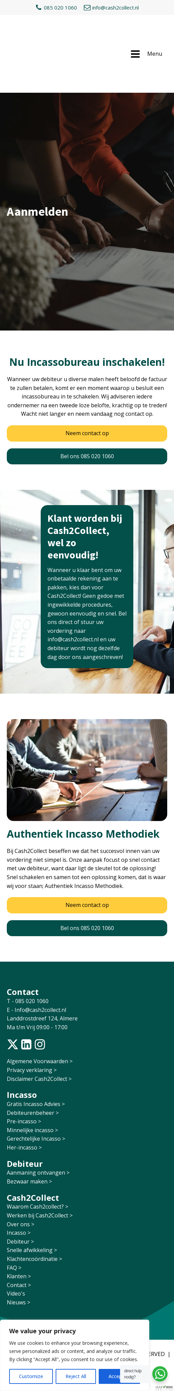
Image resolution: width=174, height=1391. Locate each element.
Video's (16, 1246)
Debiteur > (20, 1194)
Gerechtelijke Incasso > (36, 1091)
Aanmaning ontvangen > (38, 1125)
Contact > (19, 1237)
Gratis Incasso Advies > (36, 1056)
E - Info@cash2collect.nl (37, 962)
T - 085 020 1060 (28, 953)
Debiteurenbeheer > (33, 1065)
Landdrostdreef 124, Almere (42, 971)
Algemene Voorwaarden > (40, 1013)
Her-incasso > (24, 1100)
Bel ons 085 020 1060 (87, 408)
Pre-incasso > (24, 1073)
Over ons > (20, 1176)
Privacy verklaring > (32, 1022)
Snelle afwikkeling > (32, 1202)
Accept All (119, 1376)
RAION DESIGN (59, 1315)
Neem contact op (87, 385)
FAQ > (14, 1220)
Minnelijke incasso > (32, 1082)
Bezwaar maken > (29, 1134)
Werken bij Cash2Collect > (40, 1168)
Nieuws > (18, 1255)
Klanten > (19, 1228)
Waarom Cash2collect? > (37, 1159)
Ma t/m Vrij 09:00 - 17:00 (37, 979)
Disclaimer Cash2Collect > (39, 1031)
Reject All (75, 1376)
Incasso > (19, 1185)
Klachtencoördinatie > (34, 1211)
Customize (31, 1376)
